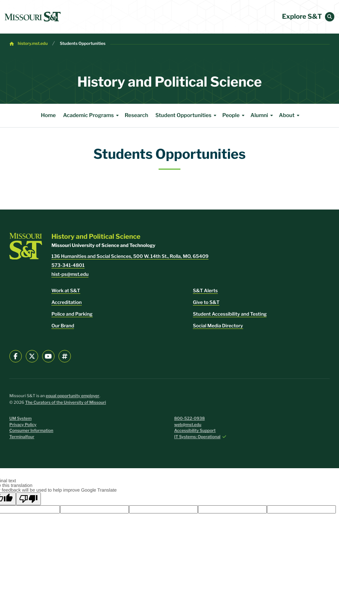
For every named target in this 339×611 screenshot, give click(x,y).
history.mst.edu (33, 43)
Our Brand (62, 326)
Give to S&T (206, 302)
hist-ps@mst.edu (69, 274)
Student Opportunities (187, 115)
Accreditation (66, 302)
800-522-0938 (189, 418)
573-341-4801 (68, 265)
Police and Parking (72, 314)
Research (136, 115)
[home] (33, 17)
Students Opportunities (82, 43)
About (290, 115)
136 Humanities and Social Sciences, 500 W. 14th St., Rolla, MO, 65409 (129, 256)
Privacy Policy (23, 424)
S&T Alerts (205, 290)
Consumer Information (31, 430)
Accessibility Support (194, 430)
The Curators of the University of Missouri (65, 402)
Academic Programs (92, 115)
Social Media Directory (218, 326)
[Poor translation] (28, 498)
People (234, 115)
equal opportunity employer (72, 395)
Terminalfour (21, 436)
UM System (20, 418)
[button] (329, 16)
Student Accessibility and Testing (230, 314)
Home (48, 115)
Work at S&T (65, 290)
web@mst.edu (187, 424)
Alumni (263, 115)
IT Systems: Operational (197, 436)
